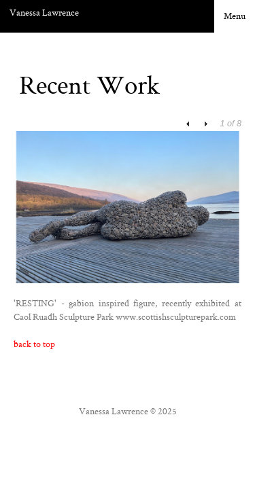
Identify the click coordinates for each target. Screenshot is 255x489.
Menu (234, 16)
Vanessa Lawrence (44, 12)
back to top (34, 344)
